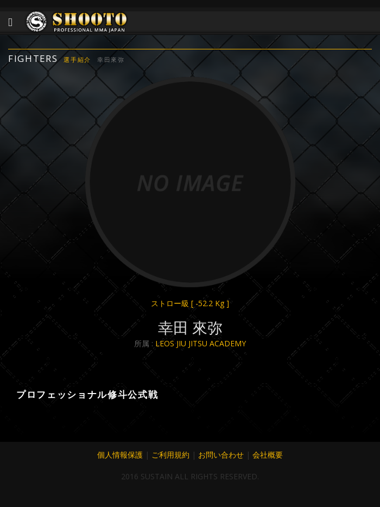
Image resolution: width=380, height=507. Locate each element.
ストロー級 (190, 303)
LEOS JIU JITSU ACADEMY (200, 343)
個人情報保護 (120, 454)
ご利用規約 (170, 454)
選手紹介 (77, 59)
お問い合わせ (221, 454)
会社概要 (267, 454)
